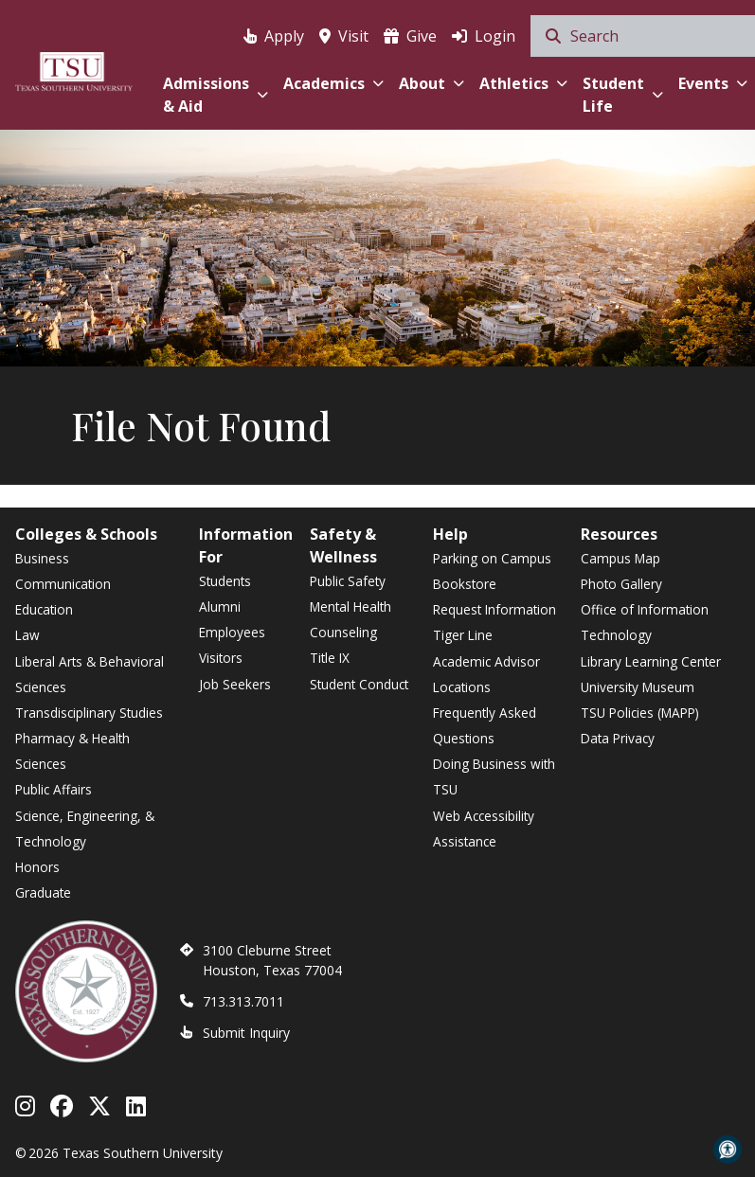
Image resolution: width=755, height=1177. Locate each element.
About (431, 83)
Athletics (523, 83)
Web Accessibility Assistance (483, 828)
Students (225, 581)
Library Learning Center (651, 661)
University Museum (637, 687)
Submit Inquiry (246, 1033)
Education (44, 609)
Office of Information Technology (645, 622)
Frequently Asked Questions (484, 725)
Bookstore (464, 584)
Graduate (43, 892)
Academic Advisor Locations (486, 674)
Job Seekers (235, 684)
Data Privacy (618, 738)
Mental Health (350, 606)
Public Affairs (53, 789)
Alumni (220, 606)
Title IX (330, 658)
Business (42, 558)
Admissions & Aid (215, 94)
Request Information (494, 609)
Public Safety (348, 581)
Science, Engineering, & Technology (84, 828)
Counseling (343, 632)
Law (27, 635)
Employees (232, 632)
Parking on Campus (492, 558)
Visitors (221, 658)
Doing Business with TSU (494, 776)
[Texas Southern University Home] (74, 68)
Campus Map (620, 558)
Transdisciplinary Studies (89, 713)
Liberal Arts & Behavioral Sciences (89, 674)
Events (712, 83)
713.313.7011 (243, 1001)
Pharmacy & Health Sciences (72, 751)
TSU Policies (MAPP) (640, 713)
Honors (37, 867)
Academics (333, 83)
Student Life (623, 94)
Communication (63, 584)
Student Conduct (359, 684)
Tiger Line (463, 635)
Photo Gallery (621, 584)
